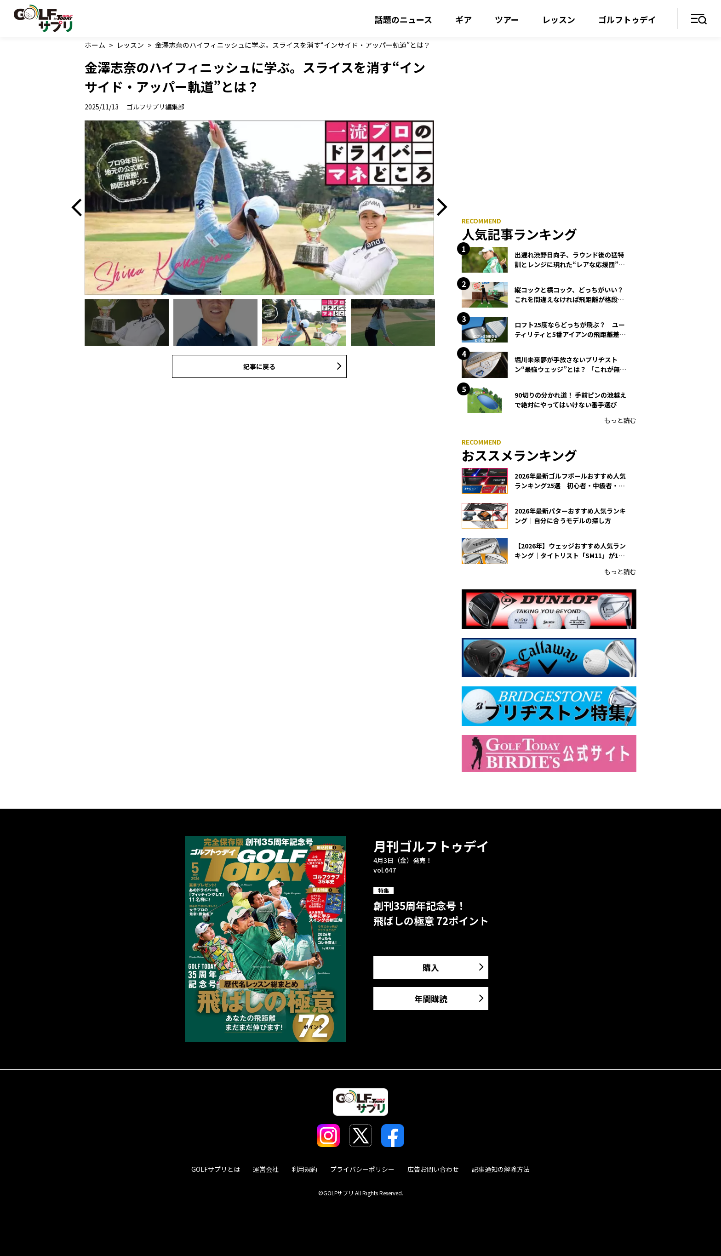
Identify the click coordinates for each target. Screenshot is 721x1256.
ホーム (95, 45)
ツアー (507, 19)
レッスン (558, 19)
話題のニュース (403, 19)
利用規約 (304, 1169)
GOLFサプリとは (215, 1169)
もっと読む (620, 420)
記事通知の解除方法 (501, 1169)
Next (438, 207)
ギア (463, 19)
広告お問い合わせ (433, 1169)
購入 (431, 967)
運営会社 (266, 1169)
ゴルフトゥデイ (627, 19)
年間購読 (430, 999)
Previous (80, 207)
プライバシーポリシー (362, 1169)
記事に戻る (259, 366)
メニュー (699, 19)
